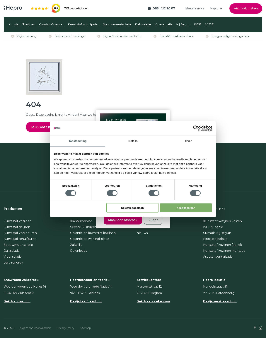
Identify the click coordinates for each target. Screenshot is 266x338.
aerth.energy (13, 262)
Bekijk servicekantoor (153, 301)
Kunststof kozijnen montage (224, 250)
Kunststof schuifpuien (20, 239)
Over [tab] (188, 140)
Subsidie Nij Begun (217, 233)
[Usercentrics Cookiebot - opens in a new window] (196, 128)
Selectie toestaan (132, 207)
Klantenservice (81, 221)
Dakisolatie (12, 250)
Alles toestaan (186, 207)
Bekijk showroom (17, 301)
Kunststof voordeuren (20, 233)
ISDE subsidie (213, 227)
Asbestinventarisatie (218, 256)
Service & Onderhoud (86, 227)
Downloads (78, 250)
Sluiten (153, 220)
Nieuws (142, 233)
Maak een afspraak (122, 220)
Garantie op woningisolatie (89, 239)
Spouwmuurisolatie (18, 245)
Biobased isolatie (215, 239)
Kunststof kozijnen (17, 221)
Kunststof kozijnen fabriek (222, 245)
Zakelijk (76, 245)
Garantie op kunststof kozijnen (93, 233)
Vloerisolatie (13, 256)
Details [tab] (133, 140)
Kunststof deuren (17, 227)
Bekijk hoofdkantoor (86, 301)
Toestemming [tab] (78, 140)
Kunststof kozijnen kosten (222, 221)
